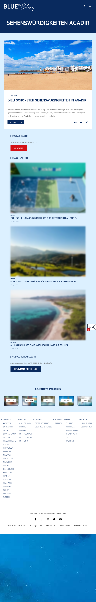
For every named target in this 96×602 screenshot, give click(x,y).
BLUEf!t (69, 428)
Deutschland (9, 438)
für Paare (24, 435)
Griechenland (9, 445)
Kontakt (50, 530)
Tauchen (70, 445)
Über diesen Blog (17, 530)
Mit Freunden (25, 438)
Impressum (64, 530)
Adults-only (25, 428)
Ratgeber (37, 424)
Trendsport (71, 438)
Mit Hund (23, 445)
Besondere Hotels (43, 431)
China (5, 435)
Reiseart (22, 424)
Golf (68, 442)
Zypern (6, 501)
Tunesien (7, 491)
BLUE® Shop (86, 431)
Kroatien (7, 456)
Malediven (8, 463)
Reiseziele (12, 95)
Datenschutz (81, 530)
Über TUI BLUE (87, 428)
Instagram (48, 524)
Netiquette (36, 530)
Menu (89, 6)
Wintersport (72, 435)
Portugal (7, 477)
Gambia (6, 442)
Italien (6, 449)
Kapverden (8, 452)
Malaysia (7, 459)
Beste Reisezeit (42, 428)
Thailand (7, 487)
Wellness (70, 431)
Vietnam (7, 498)
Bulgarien (8, 431)
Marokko (7, 466)
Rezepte (58, 428)
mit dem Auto (25, 442)
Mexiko (6, 470)
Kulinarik (58, 424)
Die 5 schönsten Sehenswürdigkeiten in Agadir (42, 102)
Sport (12, 220)
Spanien (6, 480)
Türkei (6, 494)
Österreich (8, 473)
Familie (22, 431)
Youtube (60, 524)
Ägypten (7, 428)
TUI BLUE (83, 424)
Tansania (7, 484)
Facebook (35, 524)
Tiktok (42, 524)
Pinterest (54, 524)
